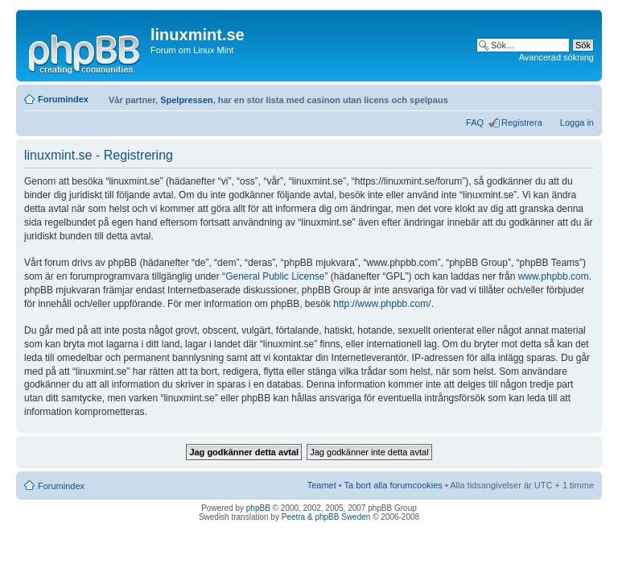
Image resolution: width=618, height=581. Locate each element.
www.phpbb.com (553, 276)
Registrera (521, 122)
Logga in (577, 122)
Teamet (321, 485)
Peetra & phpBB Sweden (326, 517)
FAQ (475, 122)
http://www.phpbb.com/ (382, 303)
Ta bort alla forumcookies (393, 485)
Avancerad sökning (556, 57)
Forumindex (63, 99)
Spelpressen (186, 100)
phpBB (258, 508)
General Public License (274, 276)
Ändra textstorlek (582, 96)
